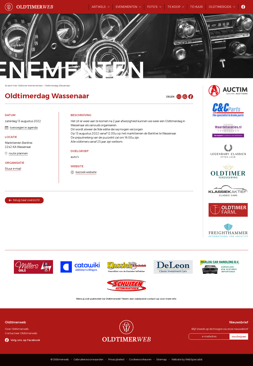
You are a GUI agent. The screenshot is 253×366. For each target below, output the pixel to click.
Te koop (173, 7)
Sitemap (161, 359)
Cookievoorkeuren (140, 359)
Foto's (152, 7)
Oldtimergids (220, 7)
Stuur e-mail (13, 168)
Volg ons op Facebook (25, 340)
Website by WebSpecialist (187, 359)
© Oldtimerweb (60, 359)
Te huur (196, 7)
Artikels (99, 7)
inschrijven (239, 336)
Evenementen (126, 7)
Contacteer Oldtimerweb (21, 333)
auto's (75, 157)
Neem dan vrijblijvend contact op (140, 298)
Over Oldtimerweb (16, 328)
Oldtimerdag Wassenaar (57, 85)
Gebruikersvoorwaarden (88, 359)
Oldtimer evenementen (30, 85)
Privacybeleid (116, 359)
